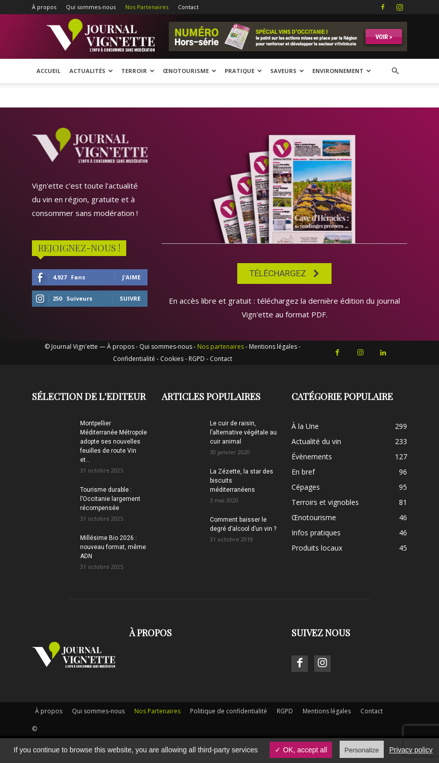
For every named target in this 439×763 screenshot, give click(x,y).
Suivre (130, 298)
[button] (395, 71)
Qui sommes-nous (91, 7)
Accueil (48, 71)
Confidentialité (134, 358)
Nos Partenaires (146, 7)
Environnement (341, 71)
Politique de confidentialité (228, 711)
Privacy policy (411, 750)
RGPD (197, 358)
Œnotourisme (189, 71)
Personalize (362, 750)
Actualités (91, 71)
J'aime (131, 277)
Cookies (172, 358)
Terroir (138, 71)
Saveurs (287, 71)
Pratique (243, 71)
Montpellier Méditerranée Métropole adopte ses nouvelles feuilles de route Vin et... (113, 441)
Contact (188, 7)
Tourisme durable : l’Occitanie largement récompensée (110, 499)
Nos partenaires (220, 346)
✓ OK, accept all (301, 750)
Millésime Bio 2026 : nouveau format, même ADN (113, 547)
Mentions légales (273, 346)
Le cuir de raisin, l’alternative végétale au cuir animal (243, 432)
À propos (44, 7)
